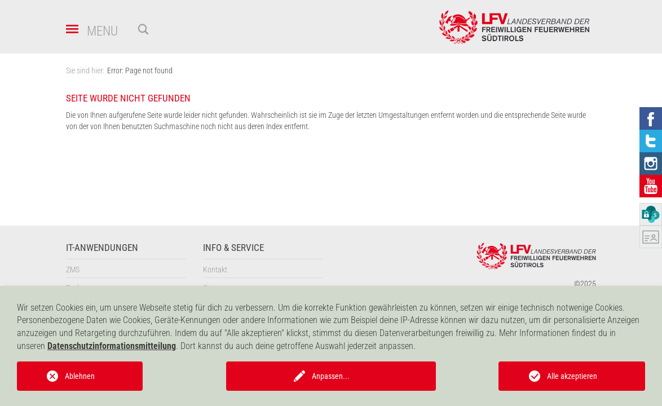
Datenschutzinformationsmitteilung (111, 346)
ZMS (73, 269)
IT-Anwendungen (102, 247)
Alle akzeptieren (572, 376)
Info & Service (233, 247)
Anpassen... (331, 376)
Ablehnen (80, 376)
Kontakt (215, 269)
